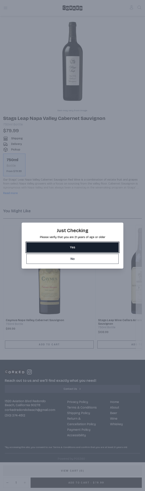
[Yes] (72, 247)
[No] (72, 259)
